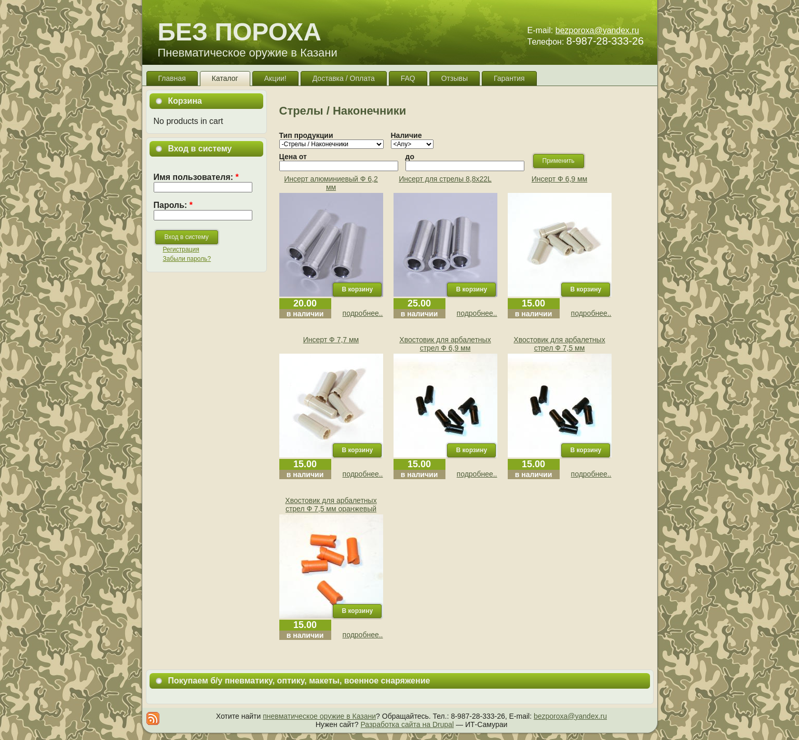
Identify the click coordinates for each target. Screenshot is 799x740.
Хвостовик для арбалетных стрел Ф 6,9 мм (445, 344)
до (409, 156)
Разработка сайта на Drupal (407, 724)
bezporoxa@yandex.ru (597, 30)
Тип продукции (306, 135)
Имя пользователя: (196, 177)
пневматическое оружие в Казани (319, 716)
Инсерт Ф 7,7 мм (331, 340)
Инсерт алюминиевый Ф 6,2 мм (331, 183)
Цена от (293, 156)
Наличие (406, 135)
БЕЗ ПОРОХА (239, 32)
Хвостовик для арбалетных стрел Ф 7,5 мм (559, 344)
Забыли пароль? (187, 258)
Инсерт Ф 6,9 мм (560, 179)
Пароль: (173, 205)
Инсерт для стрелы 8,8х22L (445, 179)
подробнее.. (363, 313)
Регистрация (181, 249)
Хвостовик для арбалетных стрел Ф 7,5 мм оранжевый (330, 504)
